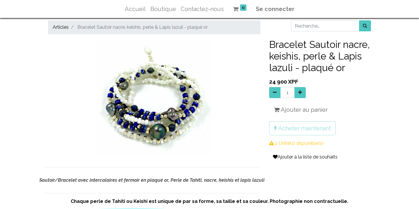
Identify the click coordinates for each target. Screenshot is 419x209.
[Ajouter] (300, 92)
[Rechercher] (365, 25)
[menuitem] (135, 9)
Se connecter (275, 9)
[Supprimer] (274, 92)
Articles (61, 27)
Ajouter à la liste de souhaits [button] (305, 157)
